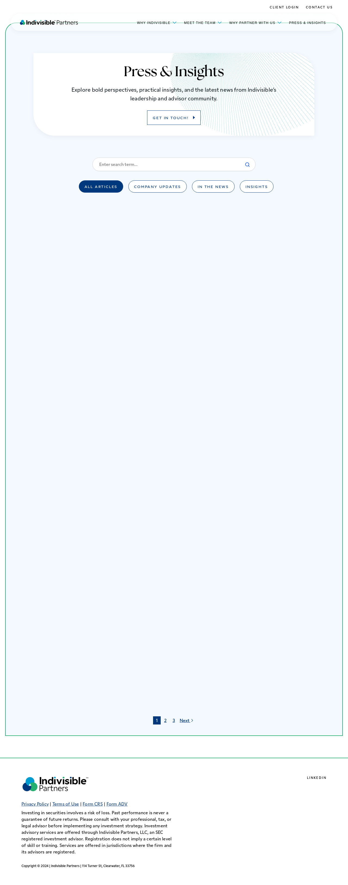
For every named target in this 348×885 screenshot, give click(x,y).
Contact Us (319, 7)
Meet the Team (203, 22)
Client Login (284, 7)
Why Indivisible (157, 22)
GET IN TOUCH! (171, 118)
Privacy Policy (35, 804)
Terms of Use (65, 804)
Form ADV (117, 804)
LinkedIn (317, 778)
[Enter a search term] (174, 164)
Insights (257, 187)
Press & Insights (307, 23)
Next (187, 720)
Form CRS (93, 804)
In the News (213, 187)
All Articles (101, 187)
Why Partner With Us (255, 22)
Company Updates (157, 187)
